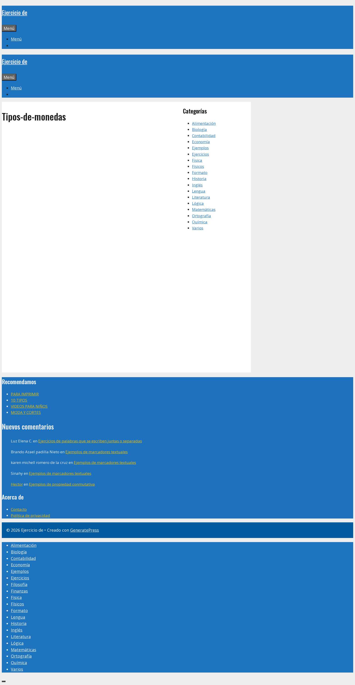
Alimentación (204, 123)
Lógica (198, 203)
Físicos (198, 166)
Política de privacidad (30, 515)
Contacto (19, 509)
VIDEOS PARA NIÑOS (29, 406)
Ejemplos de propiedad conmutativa (62, 484)
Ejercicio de (14, 12)
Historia (199, 178)
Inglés (197, 185)
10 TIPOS (19, 400)
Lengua (198, 191)
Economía (201, 141)
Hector (17, 484)
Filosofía (19, 584)
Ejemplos (200, 147)
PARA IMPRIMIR (25, 394)
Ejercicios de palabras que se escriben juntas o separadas (90, 441)
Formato (199, 172)
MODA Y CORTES (26, 412)
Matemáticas (204, 209)
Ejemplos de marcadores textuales (96, 451)
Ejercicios (200, 154)
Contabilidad (204, 135)
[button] (16, 39)
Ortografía (201, 215)
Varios (197, 228)
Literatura (201, 197)
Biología (199, 129)
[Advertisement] (92, 163)
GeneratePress (84, 530)
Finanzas (19, 591)
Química (199, 221)
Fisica (197, 160)
